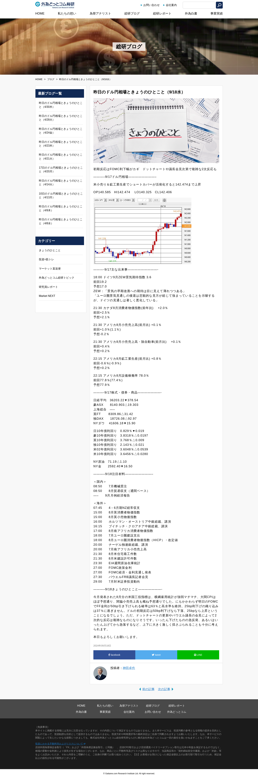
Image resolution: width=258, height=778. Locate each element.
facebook (114, 654)
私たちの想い (67, 13)
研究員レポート (48, 286)
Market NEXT (47, 295)
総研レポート (162, 13)
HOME (39, 13)
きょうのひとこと (50, 250)
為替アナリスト (100, 13)
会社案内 (171, 5)
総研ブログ (132, 13)
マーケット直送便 (50, 268)
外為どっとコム (176, 711)
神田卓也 (129, 668)
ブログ (50, 79)
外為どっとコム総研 (54, 5)
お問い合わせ (151, 5)
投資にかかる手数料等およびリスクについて (59, 743)
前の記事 (148, 689)
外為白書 (191, 13)
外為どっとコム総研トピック (56, 277)
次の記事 (164, 689)
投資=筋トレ (46, 259)
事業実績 (216, 13)
